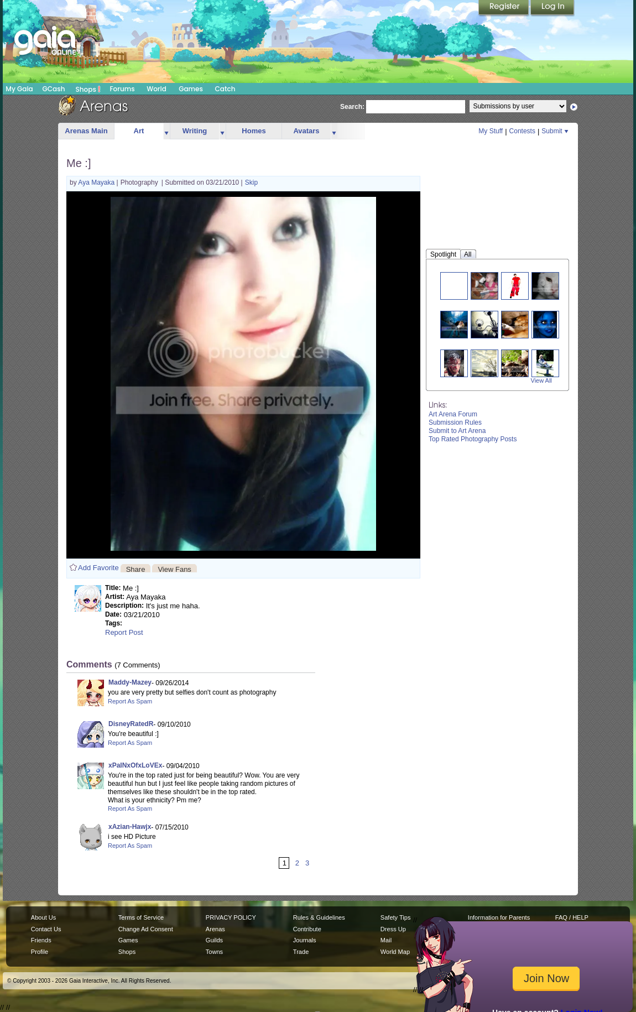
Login (552, 8)
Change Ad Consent (145, 929)
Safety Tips (395, 917)
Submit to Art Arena (457, 431)
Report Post (124, 632)
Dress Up (393, 929)
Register (504, 8)
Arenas (215, 929)
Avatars (306, 131)
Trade (301, 951)
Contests (522, 131)
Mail (386, 940)
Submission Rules (455, 422)
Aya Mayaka (97, 182)
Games (191, 88)
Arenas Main (86, 131)
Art (139, 131)
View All (541, 380)
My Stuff (490, 131)
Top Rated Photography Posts (473, 439)
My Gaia (19, 88)
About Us (43, 917)
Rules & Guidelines (319, 917)
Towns (214, 951)
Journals (304, 940)
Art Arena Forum (453, 414)
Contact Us (46, 929)
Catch (225, 88)
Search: (352, 107)
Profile (39, 951)
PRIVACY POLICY (231, 917)
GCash (54, 88)
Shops (88, 89)
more (166, 131)
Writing (195, 131)
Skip (251, 182)
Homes (253, 131)
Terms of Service (141, 917)
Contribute (307, 929)
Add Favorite (98, 568)
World (156, 88)
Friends (41, 940)
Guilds (214, 940)
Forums (122, 88)
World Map (395, 951)
